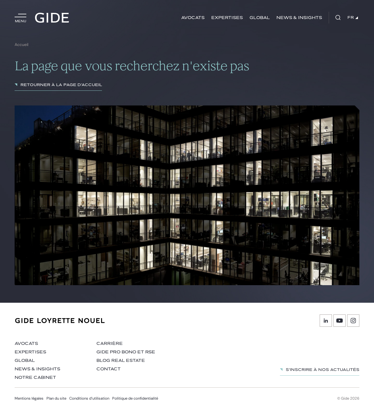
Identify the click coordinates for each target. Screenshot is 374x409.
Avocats (193, 18)
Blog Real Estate (120, 360)
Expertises (227, 18)
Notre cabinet (35, 377)
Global (260, 18)
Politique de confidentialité (135, 398)
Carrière (109, 343)
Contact (108, 369)
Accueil (21, 44)
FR (352, 18)
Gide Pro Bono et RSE (125, 352)
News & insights (299, 18)
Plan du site (56, 398)
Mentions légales (29, 398)
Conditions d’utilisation (89, 398)
